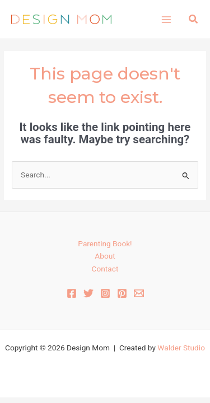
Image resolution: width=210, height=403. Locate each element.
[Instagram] (105, 293)
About (105, 255)
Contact (105, 268)
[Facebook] (72, 293)
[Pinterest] (122, 293)
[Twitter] (88, 293)
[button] (194, 19)
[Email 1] (139, 293)
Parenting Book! (105, 243)
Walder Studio (181, 347)
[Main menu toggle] (166, 19)
